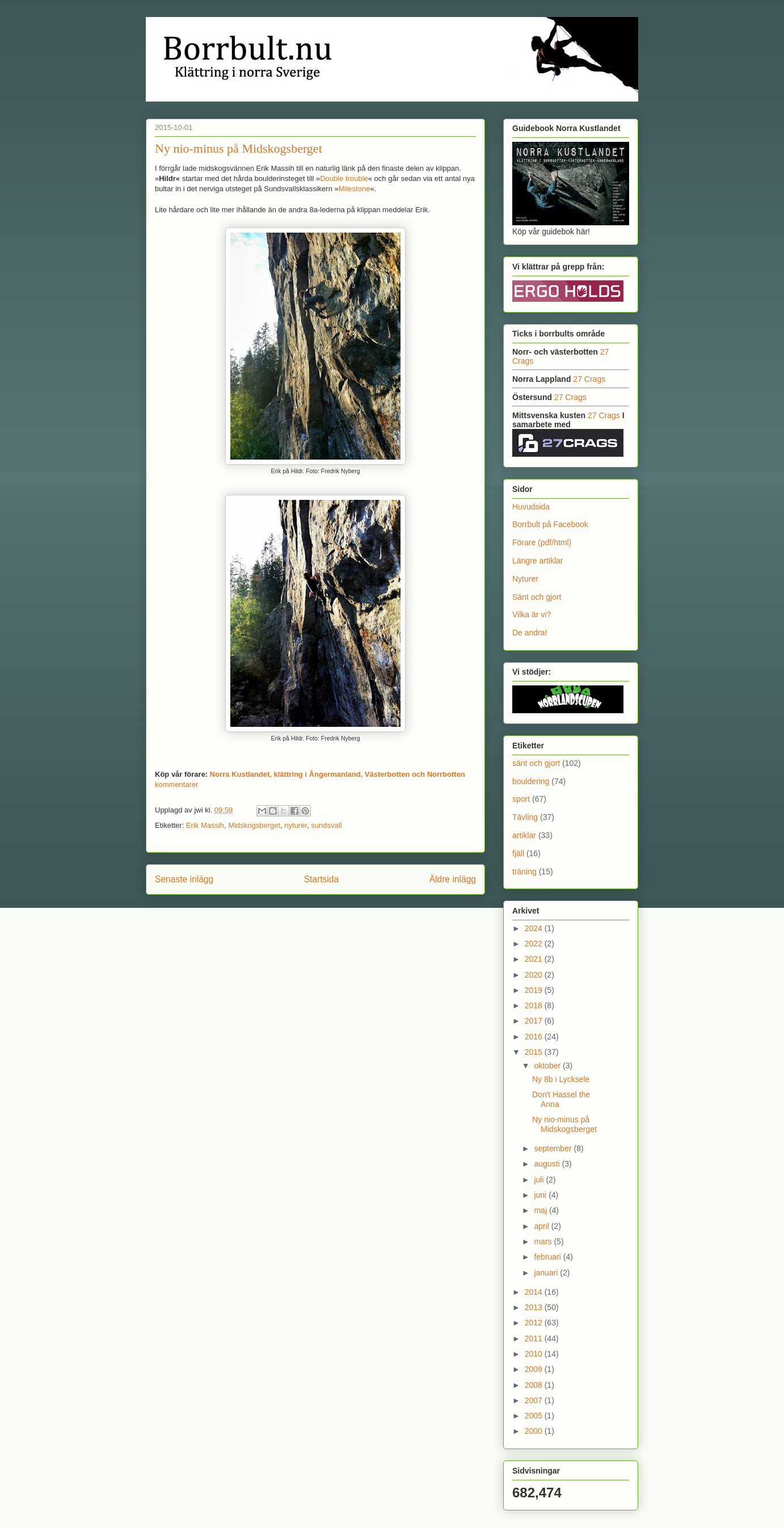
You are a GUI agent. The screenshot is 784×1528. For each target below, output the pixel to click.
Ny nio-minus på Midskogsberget (238, 148)
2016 (535, 1036)
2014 (535, 1292)
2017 (535, 1020)
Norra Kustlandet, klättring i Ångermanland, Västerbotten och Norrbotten (337, 774)
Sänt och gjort (536, 596)
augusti (548, 1163)
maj (541, 1210)
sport (521, 798)
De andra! (529, 632)
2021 (535, 958)
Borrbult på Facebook (550, 524)
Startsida (321, 879)
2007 (535, 1400)
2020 (535, 974)
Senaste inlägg (184, 879)
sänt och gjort (536, 763)
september (554, 1148)
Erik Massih (205, 825)
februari (548, 1256)
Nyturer (525, 578)
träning (524, 871)
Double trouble (344, 178)
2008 (535, 1385)
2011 (535, 1338)
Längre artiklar (537, 560)
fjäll (518, 853)
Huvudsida (531, 506)
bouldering (530, 781)
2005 (535, 1415)
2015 (535, 1051)
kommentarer (177, 784)
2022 (535, 943)
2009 (535, 1369)
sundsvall (326, 825)
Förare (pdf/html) (541, 542)
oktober (548, 1065)
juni (541, 1194)
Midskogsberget (254, 825)
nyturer (295, 825)
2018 (535, 1005)
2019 (535, 990)
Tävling (525, 817)
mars (544, 1241)
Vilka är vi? (531, 614)
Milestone (354, 188)
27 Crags (589, 379)
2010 (535, 1353)
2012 (535, 1322)
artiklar (524, 835)
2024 (535, 928)
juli (540, 1179)
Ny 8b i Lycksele (560, 1079)
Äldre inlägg (452, 879)
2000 (535, 1431)
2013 (535, 1307)
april (542, 1226)
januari (547, 1272)
